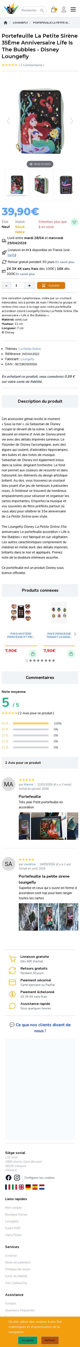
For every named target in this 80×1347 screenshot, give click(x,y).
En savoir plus (64, 262)
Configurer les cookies (39, 1178)
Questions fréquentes (20, 1310)
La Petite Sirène (30, 349)
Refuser (50, 1340)
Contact (10, 1303)
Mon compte (13, 1208)
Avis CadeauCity (16, 1283)
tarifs (11, 255)
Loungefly (20, 22)
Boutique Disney (16, 1214)
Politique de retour (17, 1269)
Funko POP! (12, 1228)
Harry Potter (13, 1235)
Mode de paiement (17, 1262)
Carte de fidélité (16, 1276)
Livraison (11, 1256)
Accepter (28, 1340)
